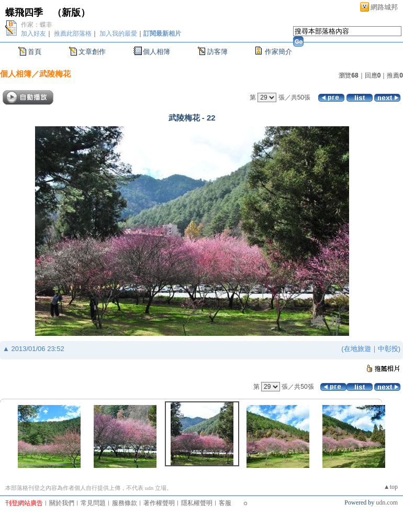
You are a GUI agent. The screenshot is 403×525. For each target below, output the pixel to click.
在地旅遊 (357, 349)
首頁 (34, 52)
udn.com (387, 502)
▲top (391, 486)
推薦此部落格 (73, 33)
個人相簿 (156, 52)
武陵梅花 (55, 73)
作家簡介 (278, 52)
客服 (225, 503)
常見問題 (93, 503)
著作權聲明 (159, 503)
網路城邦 (384, 7)
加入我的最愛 (118, 33)
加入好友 (33, 33)
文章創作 (92, 52)
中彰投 (388, 349)
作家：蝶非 (36, 24)
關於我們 (61, 503)
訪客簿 (217, 52)
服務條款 (124, 503)
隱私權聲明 (196, 503)
